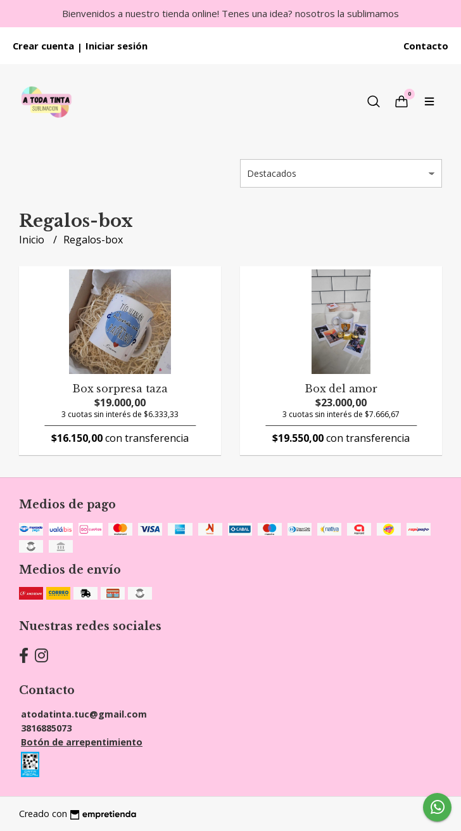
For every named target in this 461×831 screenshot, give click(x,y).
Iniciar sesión (116, 45)
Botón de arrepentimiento (81, 742)
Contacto (425, 45)
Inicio (33, 240)
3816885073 (46, 728)
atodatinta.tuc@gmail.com (84, 714)
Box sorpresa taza (119, 388)
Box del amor (341, 388)
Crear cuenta (43, 45)
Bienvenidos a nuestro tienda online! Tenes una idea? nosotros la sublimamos (230, 13)
